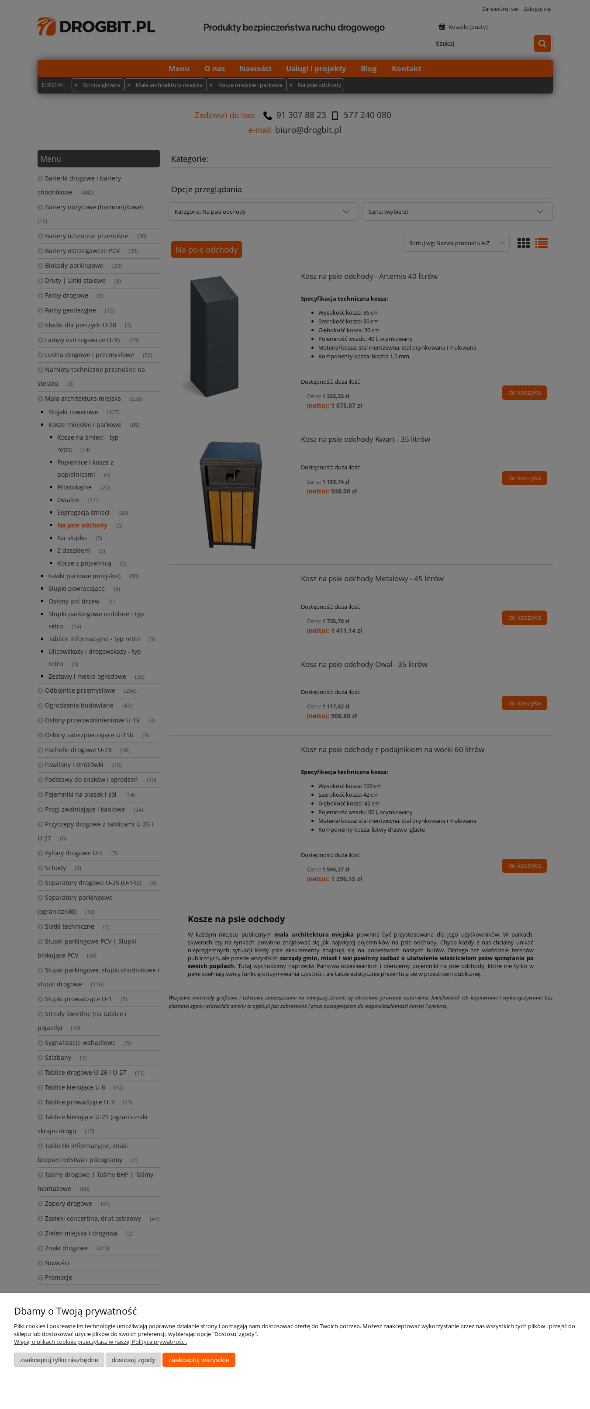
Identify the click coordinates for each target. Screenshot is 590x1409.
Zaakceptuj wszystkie (199, 1360)
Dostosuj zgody (133, 1360)
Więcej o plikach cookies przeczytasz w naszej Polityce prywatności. (100, 1342)
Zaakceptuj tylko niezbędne (59, 1360)
